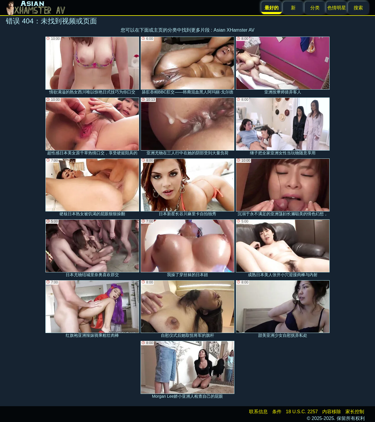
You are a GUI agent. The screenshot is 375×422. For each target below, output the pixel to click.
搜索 (358, 7)
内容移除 (331, 411)
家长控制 (354, 411)
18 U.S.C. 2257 (302, 411)
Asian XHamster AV (234, 30)
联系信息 (258, 411)
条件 (277, 411)
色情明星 (336, 7)
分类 (315, 7)
